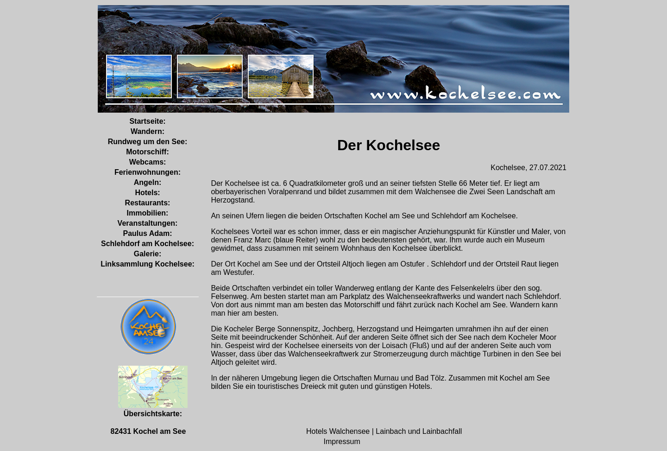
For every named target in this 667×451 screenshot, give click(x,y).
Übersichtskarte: (153, 409)
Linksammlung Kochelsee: (148, 264)
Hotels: (147, 193)
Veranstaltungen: (148, 223)
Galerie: (148, 254)
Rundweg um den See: (148, 142)
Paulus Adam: (147, 233)
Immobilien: (148, 213)
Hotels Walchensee (339, 431)
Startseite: (147, 121)
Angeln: (148, 182)
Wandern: (147, 131)
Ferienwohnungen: (147, 172)
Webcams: (147, 162)
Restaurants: (147, 203)
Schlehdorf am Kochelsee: (147, 244)
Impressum (342, 441)
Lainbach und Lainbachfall (419, 431)
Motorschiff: (147, 152)
